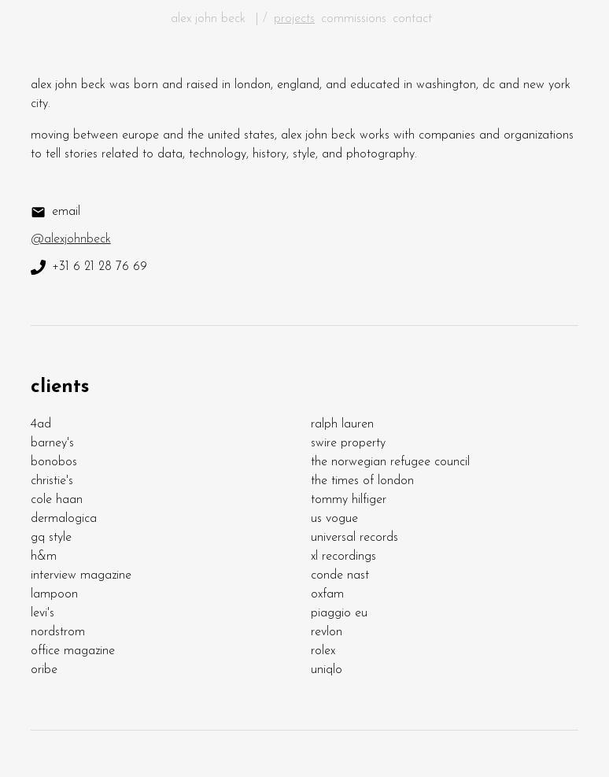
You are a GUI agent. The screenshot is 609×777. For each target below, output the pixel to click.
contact (412, 19)
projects (294, 19)
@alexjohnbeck (71, 239)
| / (262, 19)
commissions (353, 19)
